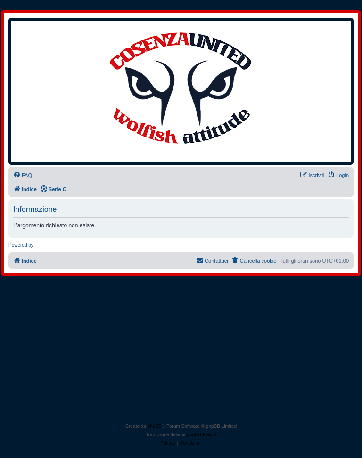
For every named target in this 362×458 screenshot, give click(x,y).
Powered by (20, 245)
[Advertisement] (181, 352)
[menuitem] (22, 175)
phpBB (155, 426)
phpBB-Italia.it (201, 434)
